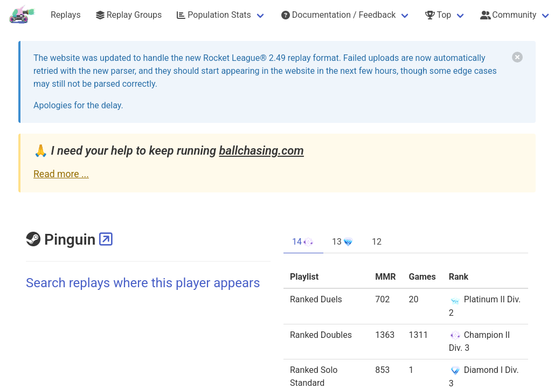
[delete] (517, 57)
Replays (66, 15)
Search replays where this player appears (143, 282)
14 (303, 241)
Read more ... (61, 174)
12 (377, 242)
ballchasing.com (261, 150)
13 (343, 241)
